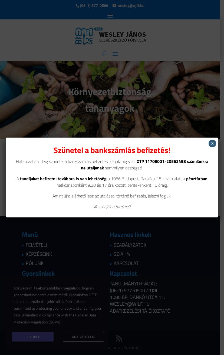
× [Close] (212, 143)
